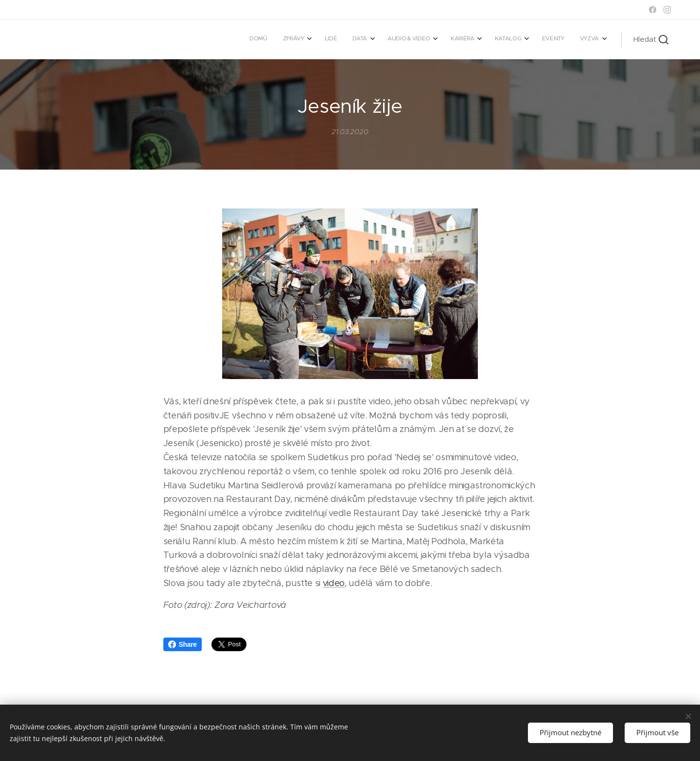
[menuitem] (453, 39)
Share (182, 644)
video (334, 583)
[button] (651, 39)
